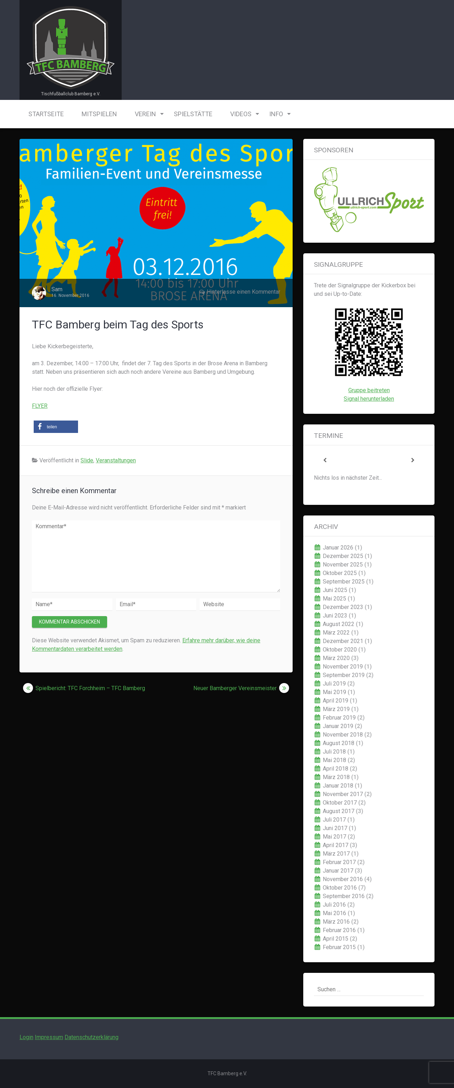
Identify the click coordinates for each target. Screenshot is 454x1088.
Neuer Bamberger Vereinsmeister (235, 688)
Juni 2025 (335, 590)
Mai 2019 (334, 692)
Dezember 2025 (343, 556)
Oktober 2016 (340, 887)
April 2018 (335, 768)
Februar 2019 (339, 717)
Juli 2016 (334, 904)
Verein (145, 114)
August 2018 (338, 743)
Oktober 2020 (340, 649)
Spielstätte (193, 114)
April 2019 (335, 700)
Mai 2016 (334, 913)
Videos (240, 114)
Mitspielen (99, 114)
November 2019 (343, 666)
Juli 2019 (334, 683)
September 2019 (344, 675)
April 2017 (335, 845)
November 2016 (343, 879)
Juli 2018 (334, 751)
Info (276, 114)
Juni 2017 (335, 828)
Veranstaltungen (116, 460)
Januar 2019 (338, 726)
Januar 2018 (338, 785)
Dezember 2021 (343, 641)
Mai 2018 (334, 760)
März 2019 (336, 709)
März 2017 (336, 853)
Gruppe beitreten (369, 390)
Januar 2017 (338, 870)
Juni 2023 (335, 615)
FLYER (40, 405)
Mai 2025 (334, 598)
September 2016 (344, 896)
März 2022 (336, 632)
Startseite (46, 114)
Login (26, 1037)
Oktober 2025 (340, 573)
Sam (56, 289)
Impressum (49, 1037)
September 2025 (344, 581)
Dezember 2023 (343, 607)
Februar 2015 (339, 947)
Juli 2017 (334, 819)
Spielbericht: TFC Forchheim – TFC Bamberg (90, 688)
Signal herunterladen (369, 398)
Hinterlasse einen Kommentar (243, 291)
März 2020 (336, 658)
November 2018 (343, 734)
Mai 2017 (334, 836)
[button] (56, 427)
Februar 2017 (339, 862)
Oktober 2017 (340, 802)
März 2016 (336, 921)
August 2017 (338, 811)
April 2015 (335, 938)
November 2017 (343, 794)
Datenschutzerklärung (91, 1037)
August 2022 (338, 624)
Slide (87, 460)
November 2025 (343, 564)
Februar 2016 (339, 930)
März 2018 (336, 777)
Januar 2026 (338, 547)
